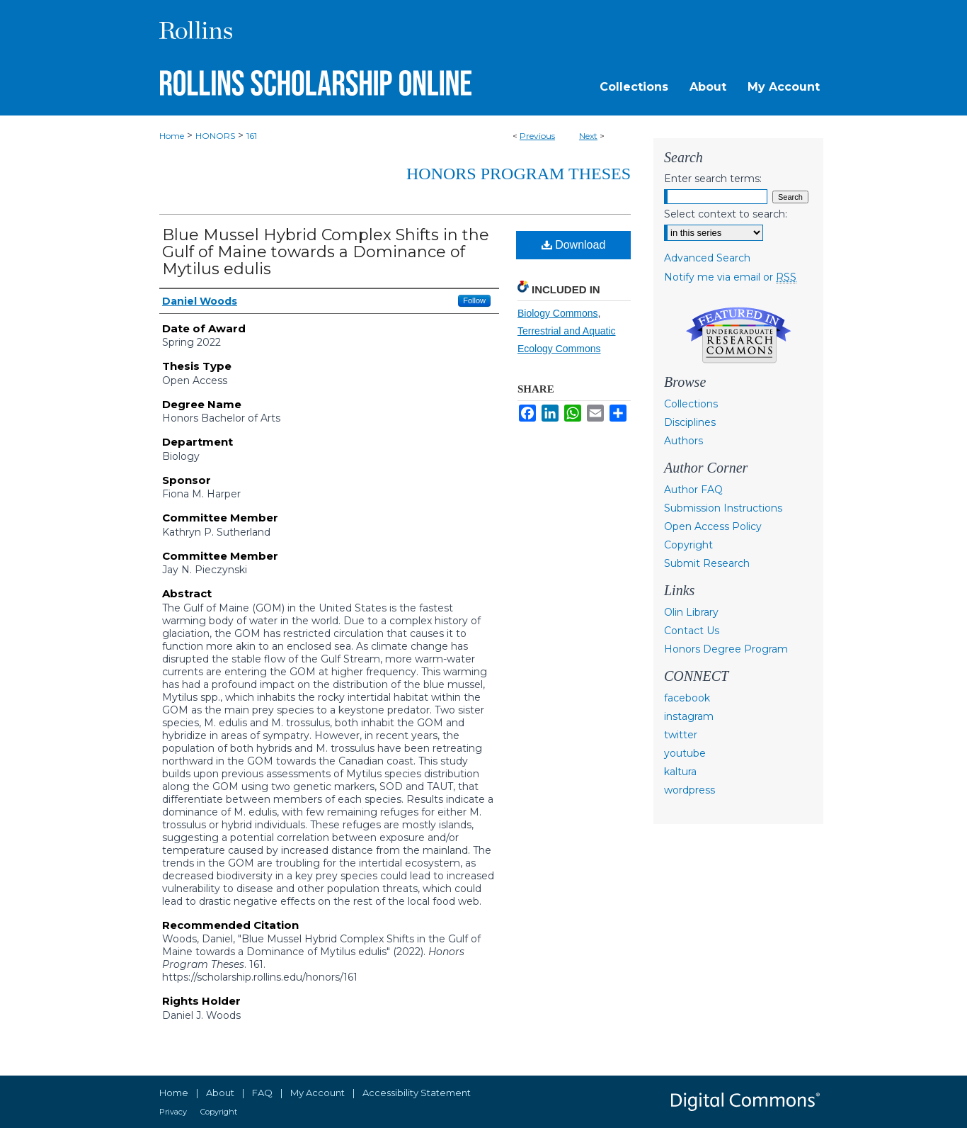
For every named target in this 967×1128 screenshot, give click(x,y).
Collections (691, 403)
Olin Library (691, 612)
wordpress (689, 790)
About (220, 1092)
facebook (687, 698)
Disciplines (690, 422)
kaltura (680, 771)
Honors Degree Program (726, 649)
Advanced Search (707, 258)
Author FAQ (693, 489)
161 (251, 135)
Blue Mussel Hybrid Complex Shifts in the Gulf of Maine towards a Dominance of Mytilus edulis (325, 251)
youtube (685, 753)
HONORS (215, 135)
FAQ (262, 1092)
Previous (537, 135)
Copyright (688, 544)
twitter (680, 734)
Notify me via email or (730, 277)
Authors (683, 440)
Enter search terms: (713, 178)
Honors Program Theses (518, 173)
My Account (317, 1092)
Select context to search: (725, 214)
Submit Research (707, 563)
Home (171, 135)
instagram (689, 716)
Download (574, 245)
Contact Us (691, 630)
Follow (474, 300)
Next (588, 135)
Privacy (173, 1112)
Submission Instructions (723, 508)
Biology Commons (557, 313)
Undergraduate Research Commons (738, 335)
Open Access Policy (713, 526)
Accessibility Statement (416, 1092)
